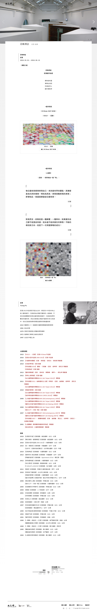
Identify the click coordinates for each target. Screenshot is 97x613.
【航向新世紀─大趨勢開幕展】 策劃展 (36, 427)
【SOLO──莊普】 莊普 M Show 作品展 (37, 354)
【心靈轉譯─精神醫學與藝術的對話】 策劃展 (39, 424)
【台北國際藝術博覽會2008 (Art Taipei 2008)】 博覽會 (42, 407)
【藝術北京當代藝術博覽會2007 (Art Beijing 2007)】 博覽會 (44, 416)
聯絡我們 (87, 605)
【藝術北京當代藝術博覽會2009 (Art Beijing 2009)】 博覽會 (44, 404)
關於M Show (80, 605)
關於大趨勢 (64, 605)
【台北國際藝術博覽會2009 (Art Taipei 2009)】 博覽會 (42, 401)
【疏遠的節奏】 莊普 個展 (32, 390)
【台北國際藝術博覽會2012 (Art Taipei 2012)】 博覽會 (42, 378)
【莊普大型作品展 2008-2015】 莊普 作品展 (38, 357)
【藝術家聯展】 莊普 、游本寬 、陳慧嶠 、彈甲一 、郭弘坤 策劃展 (45, 372)
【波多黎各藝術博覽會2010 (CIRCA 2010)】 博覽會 (41, 395)
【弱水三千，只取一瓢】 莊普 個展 (35, 410)
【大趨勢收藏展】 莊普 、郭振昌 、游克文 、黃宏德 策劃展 (43, 361)
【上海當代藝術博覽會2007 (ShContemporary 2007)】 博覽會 (44, 413)
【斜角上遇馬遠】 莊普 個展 (33, 375)
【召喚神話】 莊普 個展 (31, 369)
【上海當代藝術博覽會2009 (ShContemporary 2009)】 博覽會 (44, 398)
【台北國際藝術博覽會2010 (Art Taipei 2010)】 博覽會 (42, 393)
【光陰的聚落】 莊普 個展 (32, 364)
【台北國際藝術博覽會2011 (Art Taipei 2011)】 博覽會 (42, 387)
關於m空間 (71, 605)
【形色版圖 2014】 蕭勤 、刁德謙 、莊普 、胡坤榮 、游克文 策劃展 (46, 366)
